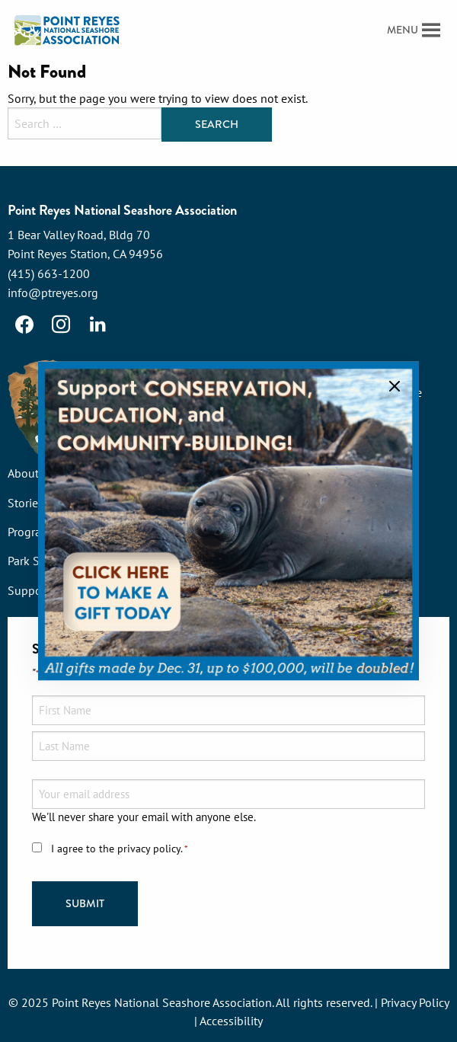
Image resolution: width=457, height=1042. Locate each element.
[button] (402, 30)
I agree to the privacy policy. (119, 849)
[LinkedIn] (97, 324)
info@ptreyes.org (53, 292)
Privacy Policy (415, 1002)
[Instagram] (61, 324)
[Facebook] (24, 324)
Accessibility (231, 1020)
